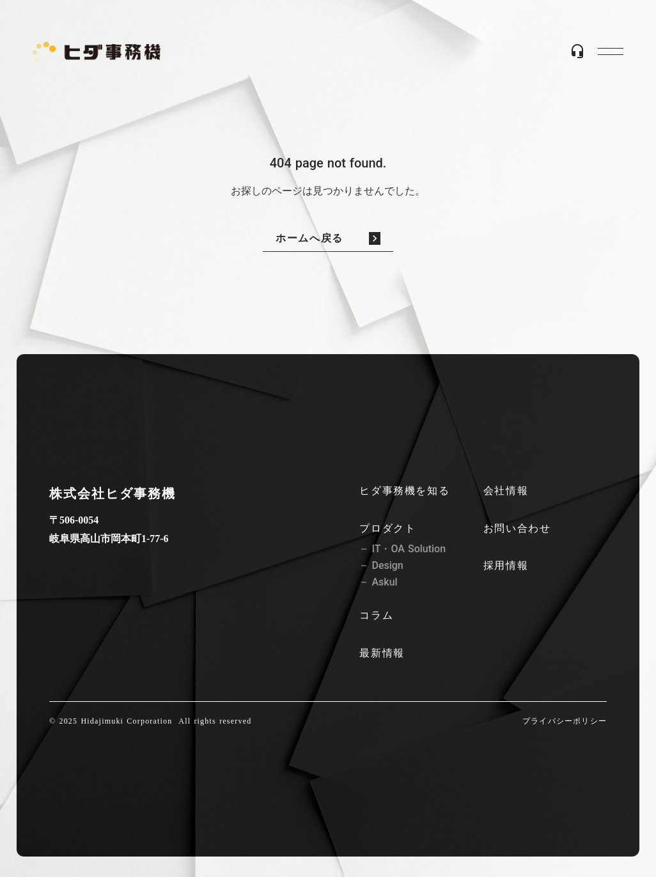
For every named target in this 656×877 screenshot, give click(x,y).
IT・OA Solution (408, 549)
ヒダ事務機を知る (404, 490)
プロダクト (387, 528)
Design (387, 566)
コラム (376, 615)
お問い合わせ (517, 528)
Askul (384, 582)
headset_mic (577, 51)
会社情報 (505, 490)
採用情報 (505, 565)
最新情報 (381, 653)
